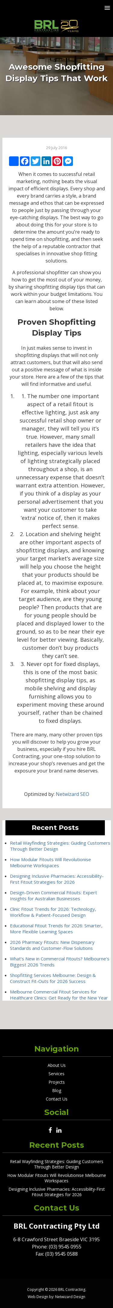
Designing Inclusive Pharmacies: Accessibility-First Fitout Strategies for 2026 (57, 879)
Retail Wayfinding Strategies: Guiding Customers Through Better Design (56, 1164)
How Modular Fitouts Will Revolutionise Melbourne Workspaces (50, 862)
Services (56, 1073)
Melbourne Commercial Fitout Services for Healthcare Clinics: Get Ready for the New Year (59, 995)
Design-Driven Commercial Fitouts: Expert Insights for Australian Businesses (53, 895)
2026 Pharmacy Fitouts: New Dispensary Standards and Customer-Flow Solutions (52, 945)
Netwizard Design (70, 1296)
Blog (56, 1090)
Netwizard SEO (72, 794)
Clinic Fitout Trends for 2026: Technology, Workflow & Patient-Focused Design (53, 912)
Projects (57, 1082)
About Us (57, 1065)
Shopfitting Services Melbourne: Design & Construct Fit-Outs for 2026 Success (53, 978)
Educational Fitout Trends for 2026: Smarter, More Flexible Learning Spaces (56, 929)
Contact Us (56, 1099)
